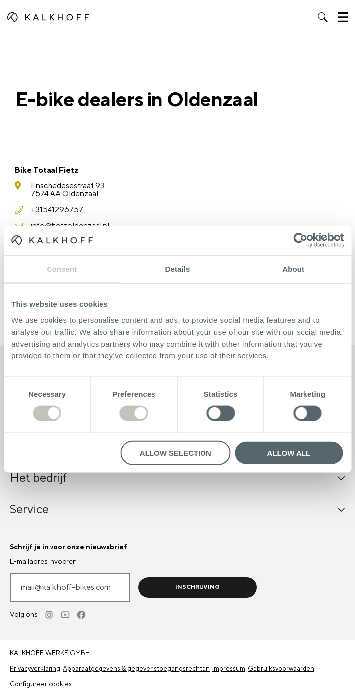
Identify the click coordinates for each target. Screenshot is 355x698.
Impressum (228, 669)
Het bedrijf (177, 478)
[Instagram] (50, 615)
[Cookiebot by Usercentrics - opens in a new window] (300, 240)
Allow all (288, 452)
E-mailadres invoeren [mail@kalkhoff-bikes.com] (43, 561)
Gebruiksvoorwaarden (281, 669)
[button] (323, 17)
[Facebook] (82, 615)
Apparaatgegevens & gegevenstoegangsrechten (136, 669)
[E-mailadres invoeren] (70, 587)
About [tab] (293, 269)
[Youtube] (66, 615)
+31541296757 (57, 210)
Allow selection (175, 452)
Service (177, 509)
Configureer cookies (41, 684)
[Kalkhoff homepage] (48, 17)
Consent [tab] (62, 269)
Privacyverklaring (35, 669)
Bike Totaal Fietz (47, 170)
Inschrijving (197, 587)
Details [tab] (177, 269)
